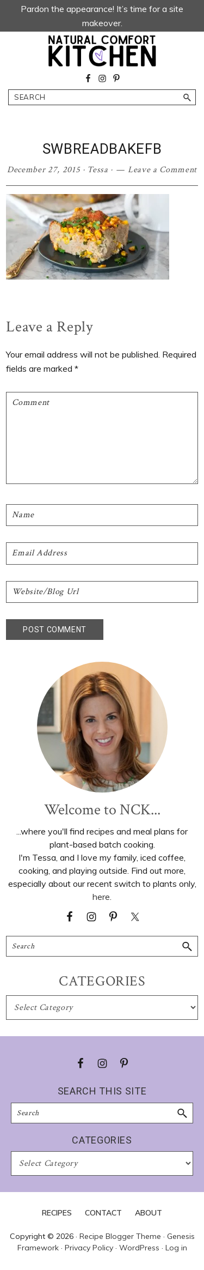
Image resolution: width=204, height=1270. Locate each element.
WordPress (139, 1248)
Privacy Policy (89, 1248)
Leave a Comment (162, 170)
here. (102, 896)
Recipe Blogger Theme (120, 1236)
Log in (176, 1248)
